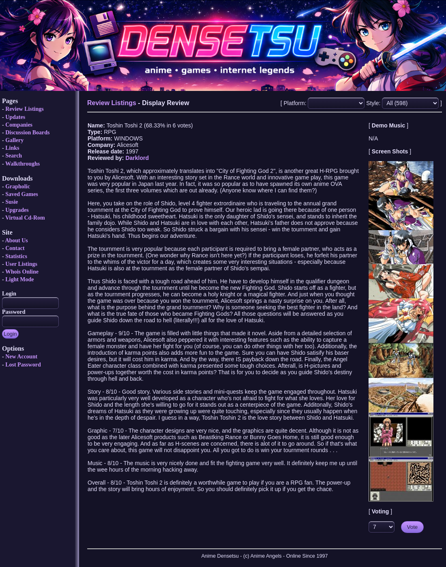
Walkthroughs (22, 164)
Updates (15, 117)
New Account (21, 357)
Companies (18, 125)
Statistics (16, 256)
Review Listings (24, 109)
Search (13, 156)
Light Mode (19, 279)
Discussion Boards (27, 132)
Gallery (14, 140)
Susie (11, 202)
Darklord (137, 158)
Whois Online (22, 272)
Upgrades (17, 210)
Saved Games (21, 194)
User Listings (21, 264)
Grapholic (17, 186)
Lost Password (23, 365)
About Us (16, 240)
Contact (14, 248)
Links (12, 148)
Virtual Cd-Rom (25, 218)
